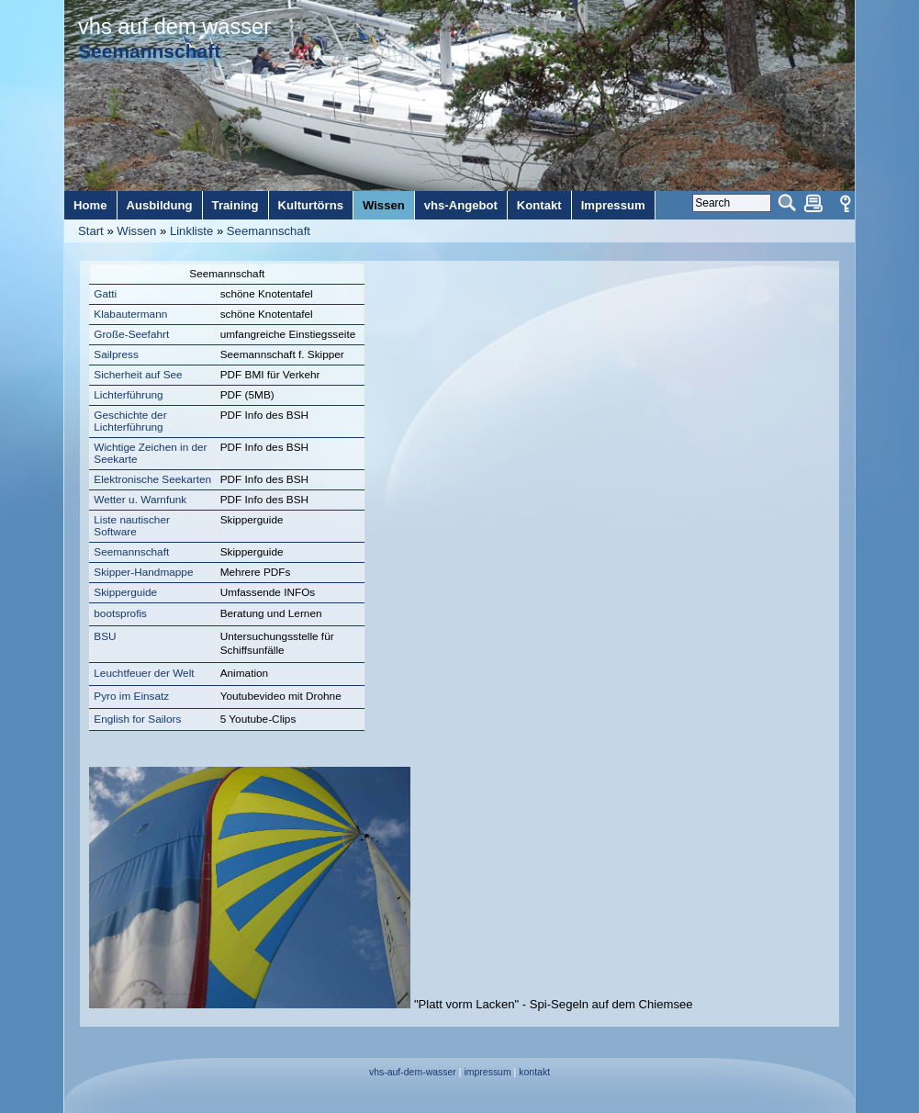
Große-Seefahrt (131, 334)
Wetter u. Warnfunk (140, 499)
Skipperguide (125, 592)
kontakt (534, 1072)
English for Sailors (137, 719)
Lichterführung (128, 394)
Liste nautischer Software (132, 525)
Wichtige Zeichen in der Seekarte (150, 453)
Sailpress (116, 354)
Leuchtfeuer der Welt (144, 673)
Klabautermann (130, 314)
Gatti (105, 293)
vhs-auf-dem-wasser (412, 1072)
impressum (487, 1072)
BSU (105, 636)
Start (91, 231)
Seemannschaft (268, 231)
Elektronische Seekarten (152, 479)
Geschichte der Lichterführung (130, 421)
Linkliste (191, 231)
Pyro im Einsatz (131, 696)
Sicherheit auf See (138, 374)
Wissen (136, 231)
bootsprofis (120, 613)
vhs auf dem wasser (174, 27)
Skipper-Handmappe (143, 572)
